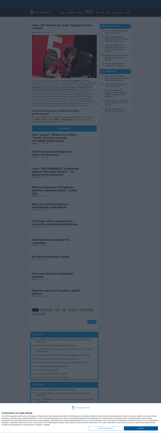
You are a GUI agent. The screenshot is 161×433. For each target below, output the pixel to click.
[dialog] (80, 418)
